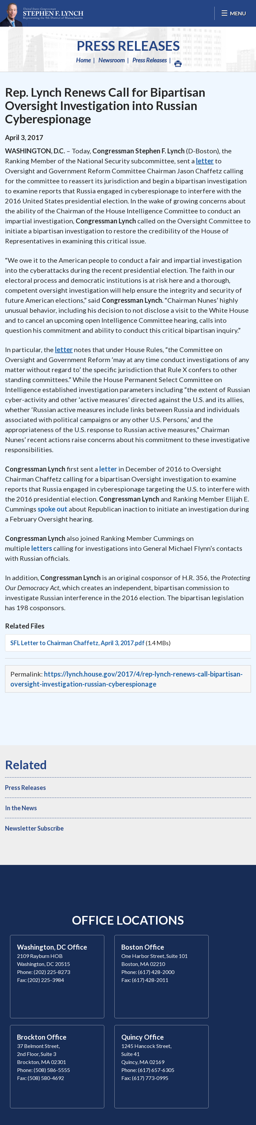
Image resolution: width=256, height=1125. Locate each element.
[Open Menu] (233, 13)
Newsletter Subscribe (34, 828)
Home (83, 60)
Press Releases (128, 46)
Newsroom (111, 60)
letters (41, 548)
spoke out (52, 509)
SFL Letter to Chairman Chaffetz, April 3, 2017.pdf (77, 643)
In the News (21, 808)
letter (108, 469)
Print (177, 62)
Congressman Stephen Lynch (41, 13)
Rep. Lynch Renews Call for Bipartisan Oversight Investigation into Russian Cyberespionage (105, 105)
